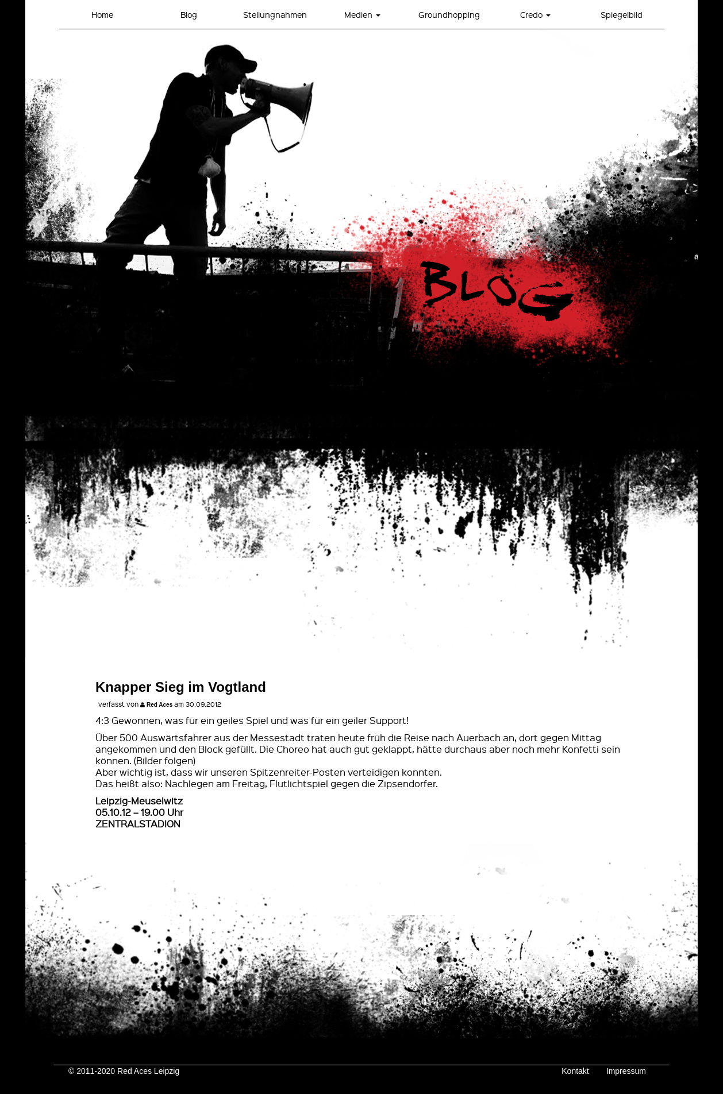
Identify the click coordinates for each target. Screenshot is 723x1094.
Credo (535, 14)
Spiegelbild (622, 14)
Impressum (626, 1071)
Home (102, 14)
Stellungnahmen (275, 14)
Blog (188, 14)
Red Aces (159, 705)
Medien (362, 14)
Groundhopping (449, 14)
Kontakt (575, 1071)
